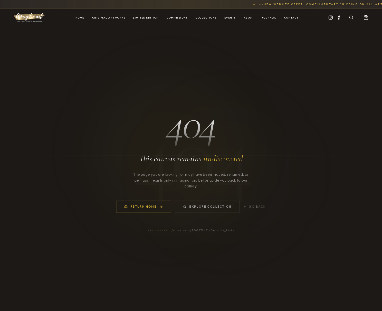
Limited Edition (146, 17)
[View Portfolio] (366, 17)
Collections (206, 17)
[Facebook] (339, 17)
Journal (269, 17)
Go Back (254, 206)
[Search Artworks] (351, 17)
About (249, 17)
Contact (291, 17)
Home (80, 17)
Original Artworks (108, 17)
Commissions (177, 17)
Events (230, 17)
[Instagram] (330, 17)
